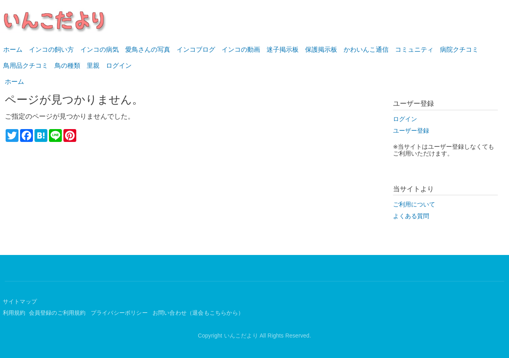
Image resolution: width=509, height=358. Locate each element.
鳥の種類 (67, 65)
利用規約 (14, 313)
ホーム (12, 49)
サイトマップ (20, 302)
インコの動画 (241, 49)
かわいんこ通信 (366, 49)
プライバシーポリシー (120, 313)
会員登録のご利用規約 (58, 313)
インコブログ (196, 49)
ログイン (119, 65)
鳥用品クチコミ (25, 65)
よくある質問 (411, 216)
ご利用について (414, 204)
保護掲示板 (321, 49)
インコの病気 (99, 49)
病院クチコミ (459, 49)
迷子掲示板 (283, 49)
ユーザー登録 (411, 130)
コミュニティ (414, 49)
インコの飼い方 (51, 49)
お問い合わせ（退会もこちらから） (198, 313)
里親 (93, 65)
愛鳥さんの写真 (147, 49)
